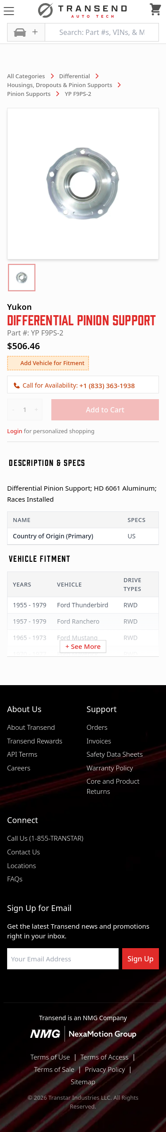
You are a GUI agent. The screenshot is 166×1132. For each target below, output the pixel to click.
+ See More (83, 646)
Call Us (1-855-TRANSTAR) (45, 838)
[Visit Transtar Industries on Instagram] (83, 990)
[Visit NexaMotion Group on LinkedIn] (61, 990)
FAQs (15, 878)
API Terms (22, 754)
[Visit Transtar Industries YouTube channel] (127, 990)
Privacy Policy (105, 1069)
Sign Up (140, 959)
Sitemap (83, 1081)
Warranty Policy (110, 767)
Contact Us (23, 851)
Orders (97, 727)
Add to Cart (105, 410)
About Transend (31, 727)
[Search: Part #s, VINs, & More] (102, 32)
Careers (19, 767)
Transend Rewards (34, 740)
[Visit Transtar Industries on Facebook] (39, 990)
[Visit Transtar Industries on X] (105, 990)
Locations (21, 865)
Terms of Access (105, 1056)
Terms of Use (50, 1056)
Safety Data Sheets (115, 754)
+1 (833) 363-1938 (107, 385)
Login (14, 431)
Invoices (99, 740)
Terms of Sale (54, 1069)
